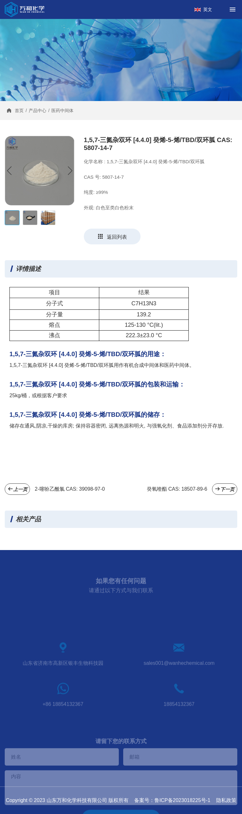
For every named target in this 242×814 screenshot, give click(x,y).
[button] (70, 171)
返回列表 (112, 236)
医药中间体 (62, 110)
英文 (207, 9)
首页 (19, 110)
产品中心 (37, 110)
